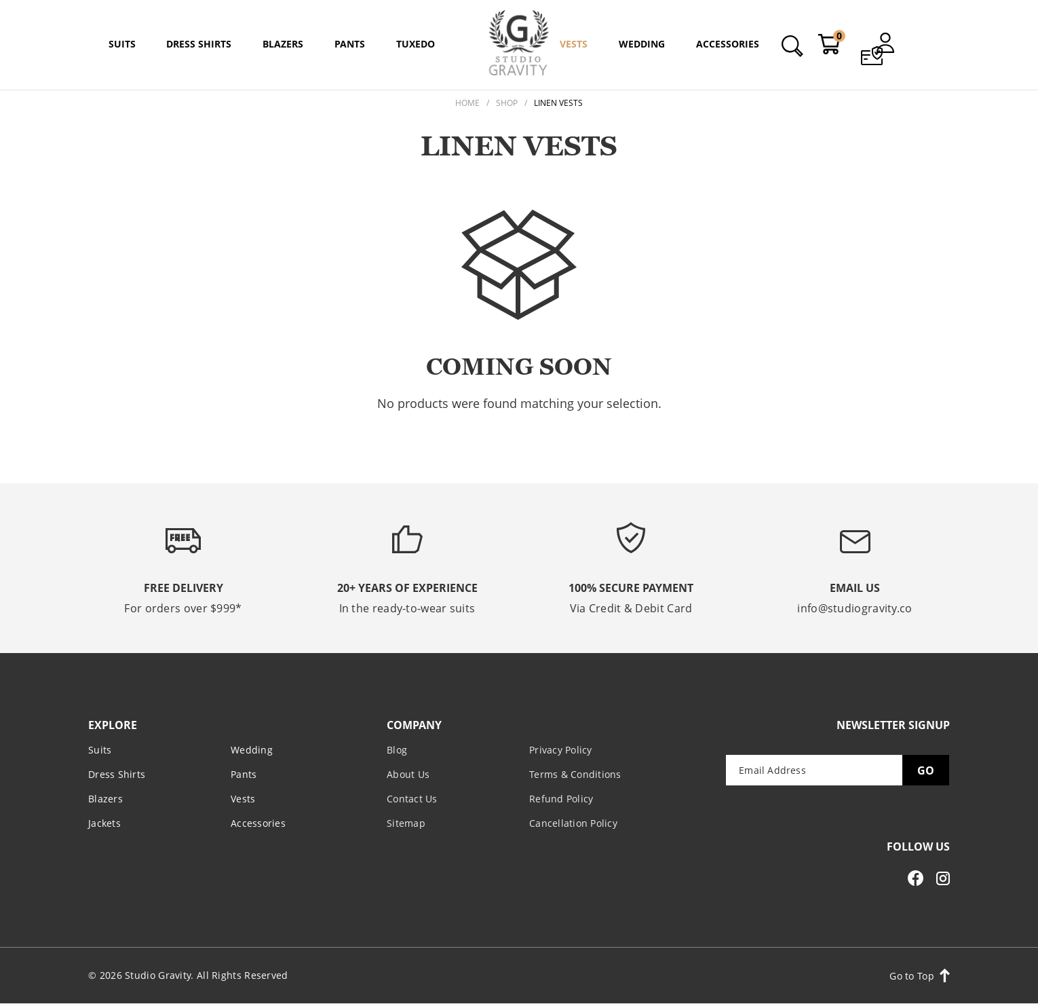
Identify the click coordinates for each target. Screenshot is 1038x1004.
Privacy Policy (560, 749)
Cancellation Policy (573, 823)
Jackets (104, 823)
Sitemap (406, 823)
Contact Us (412, 798)
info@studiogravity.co (854, 608)
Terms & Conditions (575, 774)
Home (467, 103)
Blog (397, 749)
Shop (507, 103)
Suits (99, 749)
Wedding (252, 749)
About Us (408, 774)
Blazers (105, 798)
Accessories (258, 823)
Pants (243, 774)
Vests (243, 798)
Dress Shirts (116, 774)
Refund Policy (561, 798)
